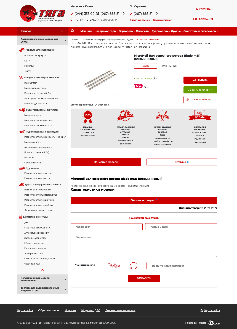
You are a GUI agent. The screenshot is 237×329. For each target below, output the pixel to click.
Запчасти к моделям (149, 40)
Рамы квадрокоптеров (35, 103)
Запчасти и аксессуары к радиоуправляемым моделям (108, 40)
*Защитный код (85, 265)
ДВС (26, 222)
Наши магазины (162, 20)
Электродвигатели (33, 253)
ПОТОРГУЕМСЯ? (201, 99)
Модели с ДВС (90, 310)
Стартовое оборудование (37, 227)
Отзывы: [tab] (181, 162)
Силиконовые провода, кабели (39, 258)
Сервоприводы (32, 264)
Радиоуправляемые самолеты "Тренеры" (45, 137)
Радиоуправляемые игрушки (39, 200)
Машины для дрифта (35, 55)
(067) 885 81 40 (113, 13)
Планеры (29, 157)
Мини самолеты (32, 142)
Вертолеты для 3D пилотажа (38, 125)
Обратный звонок (140, 20)
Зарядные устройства (35, 238)
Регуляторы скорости (35, 248)
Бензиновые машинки (120, 310)
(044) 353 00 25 (87, 13)
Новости (70, 310)
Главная (74, 40)
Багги (27, 61)
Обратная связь (48, 310)
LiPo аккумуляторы (34, 243)
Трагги (27, 71)
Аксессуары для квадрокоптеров (41, 98)
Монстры (29, 66)
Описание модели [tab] (106, 162)
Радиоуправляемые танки (37, 189)
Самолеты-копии (32, 162)
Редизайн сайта (195, 322)
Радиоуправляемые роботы (38, 205)
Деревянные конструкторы (38, 210)
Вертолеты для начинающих (38, 120)
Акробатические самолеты (38, 147)
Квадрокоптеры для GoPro (37, 93)
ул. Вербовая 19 (107, 19)
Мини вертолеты (32, 115)
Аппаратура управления (36, 233)
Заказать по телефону (200, 89)
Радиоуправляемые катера (38, 173)
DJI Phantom (30, 83)
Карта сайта (25, 310)
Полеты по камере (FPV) (36, 152)
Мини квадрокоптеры (35, 88)
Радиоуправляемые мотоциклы (40, 195)
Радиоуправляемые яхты (37, 178)
